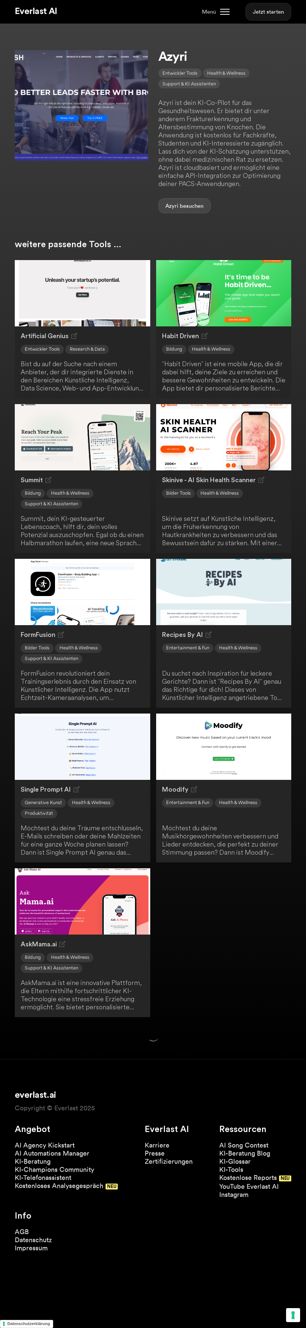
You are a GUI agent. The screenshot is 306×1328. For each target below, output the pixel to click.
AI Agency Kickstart (45, 1145)
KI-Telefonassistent (43, 1177)
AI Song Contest (243, 1145)
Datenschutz (33, 1240)
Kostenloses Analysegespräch (59, 1185)
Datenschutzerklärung (28, 1323)
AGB (22, 1232)
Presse (155, 1153)
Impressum (31, 1248)
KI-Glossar (235, 1161)
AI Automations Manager (52, 1153)
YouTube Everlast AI (249, 1186)
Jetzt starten (268, 11)
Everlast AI (36, 11)
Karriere (157, 1145)
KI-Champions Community (54, 1169)
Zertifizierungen (169, 1161)
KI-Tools (231, 1169)
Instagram (233, 1194)
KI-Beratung (33, 1161)
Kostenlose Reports (248, 1177)
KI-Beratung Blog (244, 1153)
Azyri (171, 206)
